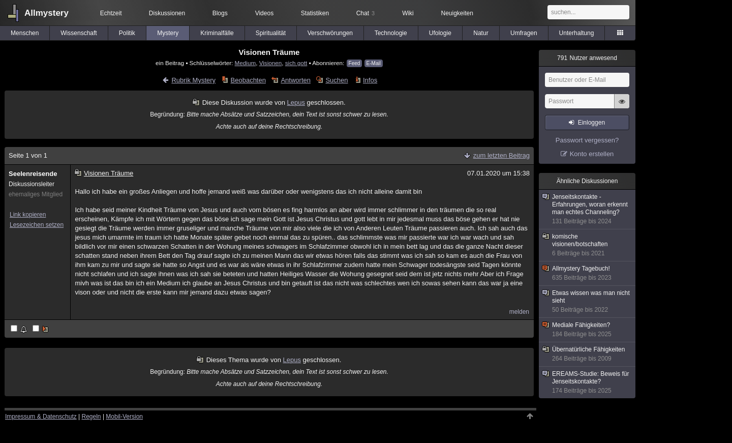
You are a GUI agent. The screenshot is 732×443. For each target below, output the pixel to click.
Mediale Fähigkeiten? (587, 329)
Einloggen (591, 122)
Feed (354, 63)
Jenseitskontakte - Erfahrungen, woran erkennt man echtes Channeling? (587, 209)
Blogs (220, 13)
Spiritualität (271, 33)
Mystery (167, 33)
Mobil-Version (124, 416)
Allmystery (46, 13)
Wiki (408, 13)
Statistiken (315, 13)
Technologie (391, 33)
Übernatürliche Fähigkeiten (587, 354)
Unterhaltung (576, 33)
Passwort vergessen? (587, 140)
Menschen (25, 33)
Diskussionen (167, 13)
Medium (245, 63)
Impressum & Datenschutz (41, 416)
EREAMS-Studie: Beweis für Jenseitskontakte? (587, 382)
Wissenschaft (78, 33)
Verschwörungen (330, 33)
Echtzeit (111, 13)
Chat (365, 13)
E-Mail (374, 63)
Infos (370, 80)
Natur (480, 33)
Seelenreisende (33, 174)
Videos (264, 13)
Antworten (296, 80)
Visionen (270, 63)
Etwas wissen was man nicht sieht (587, 301)
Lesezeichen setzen (37, 224)
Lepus (296, 102)
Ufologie (440, 33)
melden (519, 311)
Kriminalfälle (216, 33)
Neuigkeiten (457, 13)
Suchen (336, 80)
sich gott (296, 63)
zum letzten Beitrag (501, 155)
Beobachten (248, 80)
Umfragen (523, 33)
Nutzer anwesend (587, 58)
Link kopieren (28, 214)
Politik (127, 33)
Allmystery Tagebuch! (587, 273)
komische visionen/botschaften (587, 245)
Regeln (91, 416)
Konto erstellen (592, 154)
